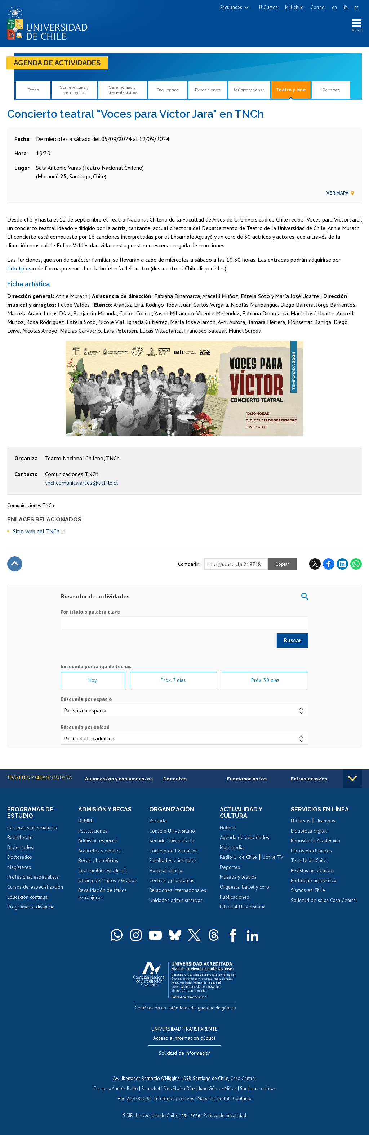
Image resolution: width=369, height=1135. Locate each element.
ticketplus (19, 268)
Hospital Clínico (165, 870)
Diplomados (20, 847)
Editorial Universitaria (243, 906)
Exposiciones (207, 89)
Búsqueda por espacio (86, 699)
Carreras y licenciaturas (32, 827)
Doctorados (19, 857)
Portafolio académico (314, 880)
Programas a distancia (30, 906)
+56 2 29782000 (134, 1098)
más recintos (263, 1088)
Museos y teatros (238, 877)
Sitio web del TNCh (36, 531)
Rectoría (157, 820)
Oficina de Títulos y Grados (107, 880)
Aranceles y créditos (100, 850)
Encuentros (167, 89)
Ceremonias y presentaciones (122, 90)
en (334, 7)
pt (356, 7)
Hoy (92, 680)
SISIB (128, 1115)
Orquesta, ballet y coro (244, 887)
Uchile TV (272, 857)
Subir (14, 563)
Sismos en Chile (308, 890)
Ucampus (325, 820)
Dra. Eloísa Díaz (179, 1088)
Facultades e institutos (173, 860)
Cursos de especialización (35, 887)
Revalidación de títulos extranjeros (102, 894)
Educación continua (27, 897)
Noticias (228, 827)
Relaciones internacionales (177, 890)
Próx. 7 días (173, 680)
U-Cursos (268, 7)
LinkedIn (342, 564)
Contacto (242, 1098)
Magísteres (19, 867)
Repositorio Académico (315, 840)
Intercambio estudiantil (102, 870)
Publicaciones (234, 897)
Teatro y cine (291, 89)
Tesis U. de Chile (308, 860)
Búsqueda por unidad (85, 727)
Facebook (328, 564)
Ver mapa (340, 193)
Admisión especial (97, 840)
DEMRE (85, 820)
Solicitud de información (185, 1053)
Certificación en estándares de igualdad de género (185, 1008)
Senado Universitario (171, 840)
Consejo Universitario (172, 831)
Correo (318, 7)
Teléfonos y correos (174, 1098)
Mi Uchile (294, 7)
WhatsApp (356, 564)
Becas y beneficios (98, 860)
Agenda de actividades (57, 63)
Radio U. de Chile (238, 857)
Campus (101, 1088)
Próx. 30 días (265, 680)
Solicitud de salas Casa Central (324, 900)
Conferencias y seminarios (74, 90)
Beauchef (150, 1088)
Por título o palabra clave (90, 611)
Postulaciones (92, 831)
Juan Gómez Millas (218, 1088)
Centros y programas (171, 880)
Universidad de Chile (156, 1115)
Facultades (231, 7)
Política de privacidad (224, 1115)
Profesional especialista (33, 877)
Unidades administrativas (176, 900)
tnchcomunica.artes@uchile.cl (81, 482)
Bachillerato (20, 837)
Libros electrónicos (311, 850)
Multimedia (232, 847)
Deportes (331, 89)
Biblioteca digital (309, 831)
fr (345, 7)
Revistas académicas (312, 870)
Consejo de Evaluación (173, 850)
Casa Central (243, 1078)
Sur (243, 1088)
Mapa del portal (213, 1098)
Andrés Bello (125, 1088)
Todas (33, 89)
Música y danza (249, 89)
